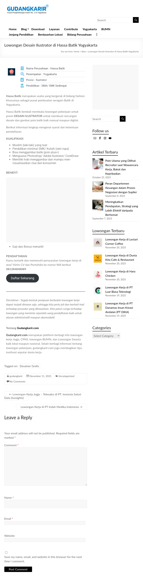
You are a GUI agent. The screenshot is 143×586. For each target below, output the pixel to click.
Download (37, 29)
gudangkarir (16, 376)
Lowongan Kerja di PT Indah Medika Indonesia (51, 406)
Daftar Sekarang (22, 278)
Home (13, 29)
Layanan (54, 29)
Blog (24, 29)
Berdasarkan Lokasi (50, 34)
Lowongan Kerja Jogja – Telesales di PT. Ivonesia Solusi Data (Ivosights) (42, 395)
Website (9, 535)
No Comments (17, 381)
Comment (11, 445)
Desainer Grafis (29, 366)
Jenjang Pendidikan (21, 34)
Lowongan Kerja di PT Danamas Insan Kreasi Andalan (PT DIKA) (119, 308)
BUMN (105, 29)
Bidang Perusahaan (79, 34)
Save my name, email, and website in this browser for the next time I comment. (43, 559)
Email (8, 518)
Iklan (83, 51)
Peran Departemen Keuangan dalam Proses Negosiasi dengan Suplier (121, 188)
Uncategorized (66, 376)
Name (9, 497)
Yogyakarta (89, 29)
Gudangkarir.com (28, 328)
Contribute (71, 29)
